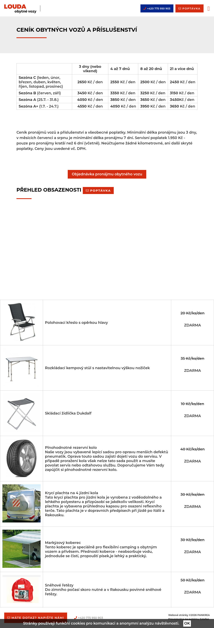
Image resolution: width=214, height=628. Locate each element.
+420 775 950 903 (158, 8)
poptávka (191, 8)
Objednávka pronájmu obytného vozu (107, 174)
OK (187, 623)
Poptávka (100, 190)
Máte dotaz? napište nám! (37, 618)
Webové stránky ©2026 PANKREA (189, 615)
